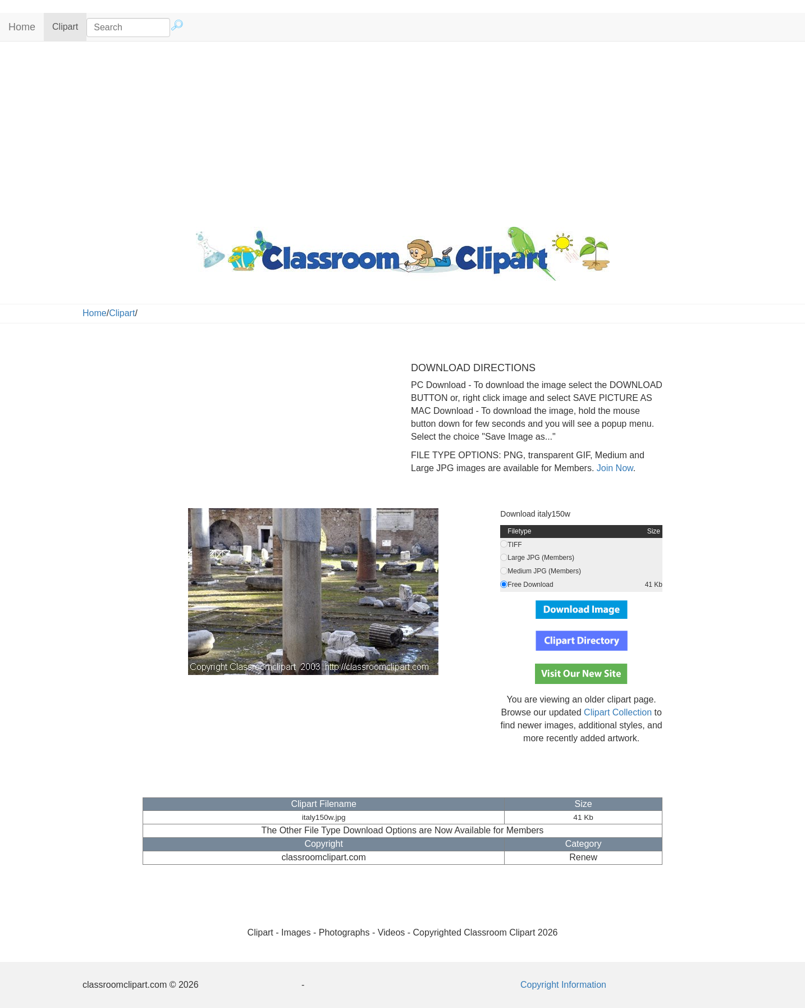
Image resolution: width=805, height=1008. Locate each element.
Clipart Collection (618, 712)
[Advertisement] (402, 131)
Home (21, 27)
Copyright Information (563, 984)
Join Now (613, 468)
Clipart (69, 26)
